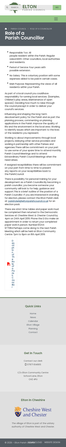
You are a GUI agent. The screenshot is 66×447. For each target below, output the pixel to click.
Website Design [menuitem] (52, 442)
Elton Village (33, 325)
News (33, 317)
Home (33, 313)
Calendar (33, 321)
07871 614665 (34, 364)
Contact (33, 332)
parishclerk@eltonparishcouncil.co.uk (28, 201)
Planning (33, 328)
